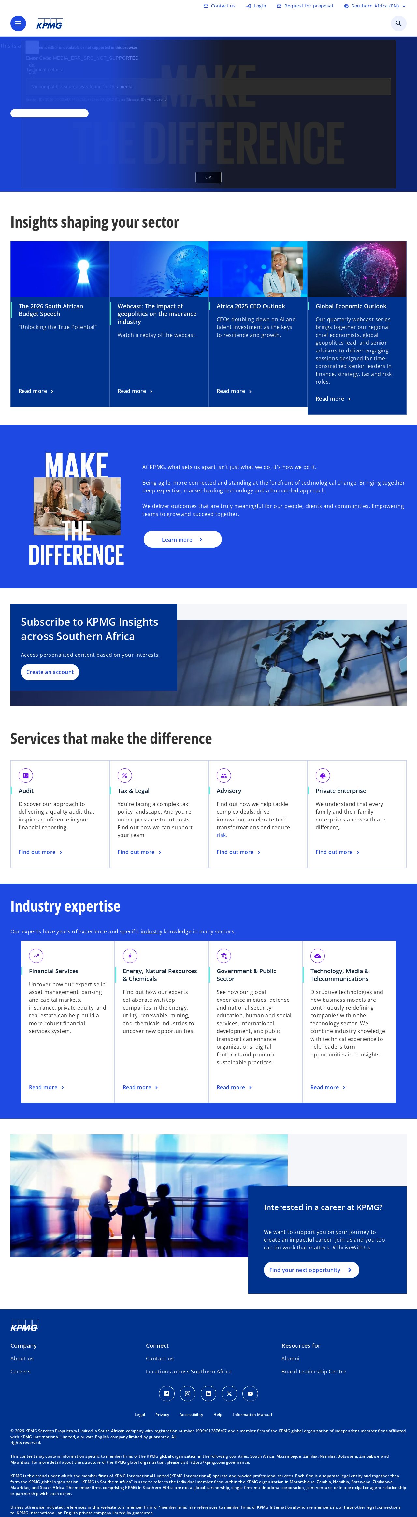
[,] (49, 113)
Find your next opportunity (304, 1270)
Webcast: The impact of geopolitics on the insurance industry (157, 313)
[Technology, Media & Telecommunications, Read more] (328, 1088)
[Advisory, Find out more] (239, 852)
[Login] (256, 6)
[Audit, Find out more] (41, 852)
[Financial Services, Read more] (47, 1088)
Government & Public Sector (246, 975)
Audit (26, 790)
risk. (222, 835)
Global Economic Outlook (351, 306)
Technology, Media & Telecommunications (339, 975)
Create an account (50, 672)
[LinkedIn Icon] (208, 1393)
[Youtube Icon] (250, 1393)
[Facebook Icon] (167, 1393)
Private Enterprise (341, 790)
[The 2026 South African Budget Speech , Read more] (37, 391)
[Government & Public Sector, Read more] (235, 1088)
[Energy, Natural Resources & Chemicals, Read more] (141, 1088)
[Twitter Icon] (229, 1393)
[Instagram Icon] (187, 1393)
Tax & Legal (134, 790)
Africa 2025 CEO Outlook (251, 306)
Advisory (229, 790)
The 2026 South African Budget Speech (51, 310)
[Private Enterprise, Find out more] (338, 852)
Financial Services (54, 971)
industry (152, 931)
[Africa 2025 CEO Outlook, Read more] (235, 391)
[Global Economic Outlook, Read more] (334, 399)
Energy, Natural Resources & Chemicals (160, 975)
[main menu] (18, 23)
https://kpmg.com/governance (219, 1462)
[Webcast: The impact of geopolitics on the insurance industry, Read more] (136, 391)
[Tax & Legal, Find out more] (140, 852)
